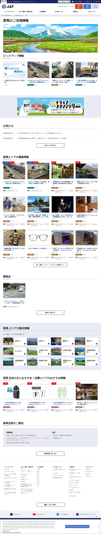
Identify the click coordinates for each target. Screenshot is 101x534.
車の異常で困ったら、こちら (66, 6)
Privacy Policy (6, 530)
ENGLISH (97, 1)
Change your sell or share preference (12, 532)
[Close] (98, 526)
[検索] (69, 1)
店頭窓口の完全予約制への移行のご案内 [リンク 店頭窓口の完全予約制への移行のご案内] (17, 442)
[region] (50, 526)
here (6, 526)
